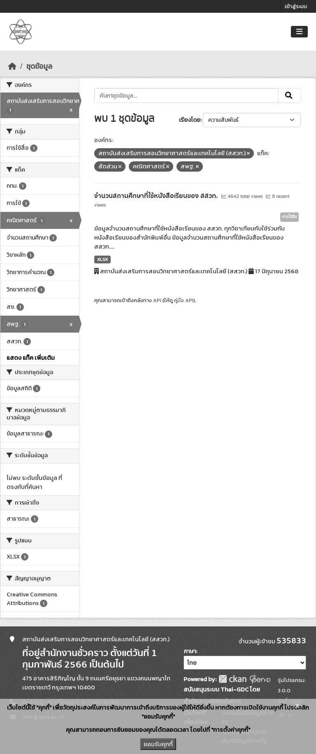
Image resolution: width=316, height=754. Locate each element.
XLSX (102, 259)
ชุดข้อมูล (39, 66)
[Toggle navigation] (299, 32)
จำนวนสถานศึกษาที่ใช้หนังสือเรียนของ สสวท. (156, 196)
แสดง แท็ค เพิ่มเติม (31, 357)
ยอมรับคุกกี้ (158, 744)
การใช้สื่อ (289, 217)
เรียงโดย (189, 120)
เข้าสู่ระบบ (296, 6)
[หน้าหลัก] (12, 66)
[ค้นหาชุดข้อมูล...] (186, 95)
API (157, 300)
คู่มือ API (183, 300)
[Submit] (289, 95)
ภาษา (190, 651)
